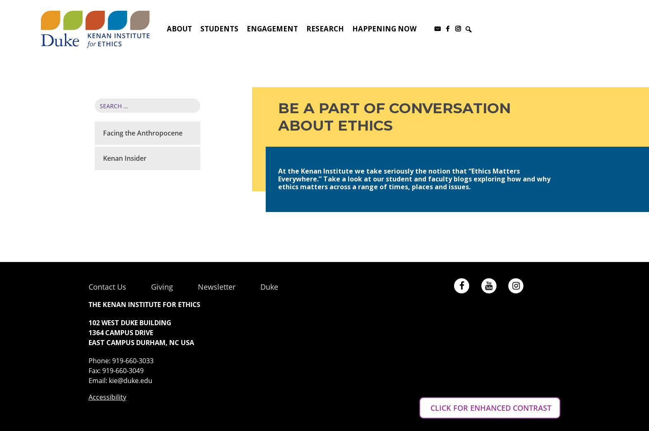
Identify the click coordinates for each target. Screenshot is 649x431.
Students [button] (219, 28)
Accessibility (107, 397)
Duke (269, 287)
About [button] (179, 28)
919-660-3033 (133, 360)
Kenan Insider (125, 158)
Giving (162, 287)
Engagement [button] (272, 28)
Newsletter (217, 287)
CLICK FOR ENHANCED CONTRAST (489, 408)
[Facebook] (447, 29)
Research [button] (325, 28)
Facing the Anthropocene (143, 133)
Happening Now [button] (384, 28)
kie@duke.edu (130, 380)
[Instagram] (458, 29)
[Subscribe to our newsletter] (437, 29)
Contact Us (107, 287)
